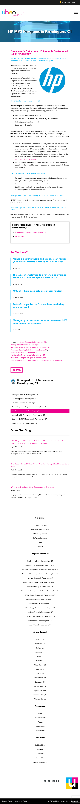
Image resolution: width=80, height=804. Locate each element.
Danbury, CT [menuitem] (40, 661)
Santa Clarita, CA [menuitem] (40, 686)
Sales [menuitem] (40, 542)
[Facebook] (57, 781)
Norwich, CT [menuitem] (40, 669)
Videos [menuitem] (40, 722)
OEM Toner (20, 236)
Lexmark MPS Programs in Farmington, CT (28, 415)
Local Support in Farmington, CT (24, 399)
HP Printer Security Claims (25, 159)
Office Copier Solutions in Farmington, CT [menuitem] (40, 595)
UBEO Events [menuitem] (40, 726)
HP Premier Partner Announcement (30, 232)
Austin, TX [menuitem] (40, 639)
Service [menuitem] (40, 546)
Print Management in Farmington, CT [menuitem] (40, 599)
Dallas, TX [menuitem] (40, 656)
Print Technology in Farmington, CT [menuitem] (40, 587)
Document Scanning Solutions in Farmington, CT (29, 350)
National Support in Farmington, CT (26, 403)
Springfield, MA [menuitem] (40, 690)
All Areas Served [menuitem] (40, 699)
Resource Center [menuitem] (40, 718)
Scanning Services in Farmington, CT (24, 352)
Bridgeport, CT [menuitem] (40, 652)
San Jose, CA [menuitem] (40, 682)
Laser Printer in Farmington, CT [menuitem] (40, 625)
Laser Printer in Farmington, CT (51, 360)
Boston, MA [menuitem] (40, 648)
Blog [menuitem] (40, 713)
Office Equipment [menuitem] (40, 534)
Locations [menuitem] (40, 754)
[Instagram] (53, 781)
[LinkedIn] (45, 781)
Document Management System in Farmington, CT (30, 358)
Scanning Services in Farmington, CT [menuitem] (40, 578)
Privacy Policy (7, 801)
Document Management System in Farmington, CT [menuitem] (40, 591)
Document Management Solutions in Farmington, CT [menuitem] (40, 569)
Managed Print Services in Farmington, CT (27, 345)
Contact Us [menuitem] (40, 758)
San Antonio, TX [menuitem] (40, 678)
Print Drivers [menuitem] (40, 730)
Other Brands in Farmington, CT (24, 423)
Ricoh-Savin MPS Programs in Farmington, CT (29, 419)
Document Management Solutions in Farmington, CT (31, 347)
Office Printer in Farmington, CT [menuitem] (40, 621)
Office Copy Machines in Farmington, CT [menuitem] (40, 608)
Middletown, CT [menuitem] (40, 665)
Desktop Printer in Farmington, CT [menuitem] (40, 612)
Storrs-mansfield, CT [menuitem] (40, 695)
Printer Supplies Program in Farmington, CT (29, 407)
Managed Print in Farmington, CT (25, 395)
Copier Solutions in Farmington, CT (32, 342)
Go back (16, 370)
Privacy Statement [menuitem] (40, 762)
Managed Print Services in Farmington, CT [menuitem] (40, 565)
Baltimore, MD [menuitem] (40, 644)
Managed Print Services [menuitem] (40, 529)
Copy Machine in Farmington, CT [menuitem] (40, 604)
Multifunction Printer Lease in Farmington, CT (28, 355)
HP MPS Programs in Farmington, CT (26, 411)
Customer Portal (21, 801)
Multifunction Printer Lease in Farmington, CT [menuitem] (40, 582)
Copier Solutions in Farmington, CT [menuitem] (40, 561)
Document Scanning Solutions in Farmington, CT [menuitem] (40, 574)
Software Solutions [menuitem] (40, 538)
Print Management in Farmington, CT (25, 360)
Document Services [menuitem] (40, 525)
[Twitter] (49, 781)
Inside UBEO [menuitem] (40, 745)
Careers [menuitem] (40, 749)
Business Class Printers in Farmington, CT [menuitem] (40, 616)
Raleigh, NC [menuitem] (40, 673)
